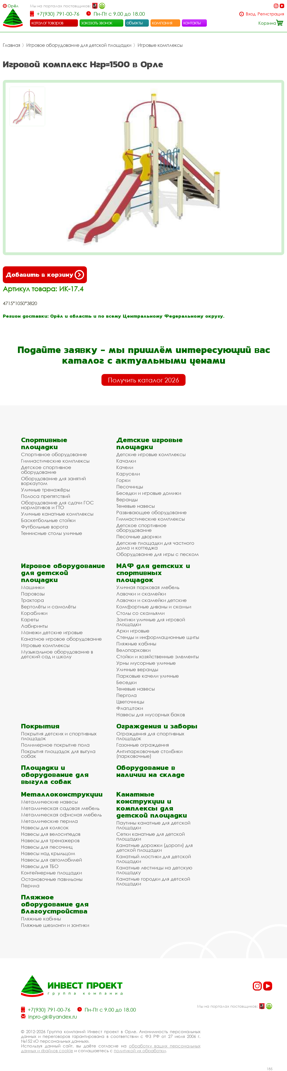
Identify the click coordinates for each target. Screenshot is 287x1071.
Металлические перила (49, 821)
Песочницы (129, 486)
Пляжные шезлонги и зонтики (55, 925)
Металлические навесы (49, 801)
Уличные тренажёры (45, 489)
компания (162, 23)
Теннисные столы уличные (51, 533)
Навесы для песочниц (47, 846)
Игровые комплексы (160, 45)
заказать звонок (96, 23)
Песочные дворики (138, 536)
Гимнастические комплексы (55, 460)
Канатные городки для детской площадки (153, 881)
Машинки (32, 587)
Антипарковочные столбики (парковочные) (149, 753)
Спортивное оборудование (54, 454)
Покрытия (40, 726)
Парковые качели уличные (147, 675)
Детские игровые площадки (149, 443)
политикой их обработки (140, 1050)
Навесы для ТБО (40, 866)
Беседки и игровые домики (148, 493)
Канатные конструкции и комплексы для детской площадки (151, 805)
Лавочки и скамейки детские (151, 600)
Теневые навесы (135, 506)
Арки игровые (132, 630)
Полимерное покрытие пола (55, 744)
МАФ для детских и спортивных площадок (153, 572)
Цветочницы (130, 701)
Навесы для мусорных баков (150, 714)
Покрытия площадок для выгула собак (58, 753)
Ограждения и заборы (156, 726)
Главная (11, 45)
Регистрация (271, 13)
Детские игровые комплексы (151, 454)
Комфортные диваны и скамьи (153, 606)
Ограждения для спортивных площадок (150, 736)
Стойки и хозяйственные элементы (157, 656)
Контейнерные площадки (51, 872)
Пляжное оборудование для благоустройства (55, 904)
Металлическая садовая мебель (60, 808)
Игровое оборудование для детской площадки (78, 45)
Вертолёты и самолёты (48, 606)
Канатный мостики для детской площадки (153, 859)
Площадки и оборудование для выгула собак (55, 774)
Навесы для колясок (45, 827)
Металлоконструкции (62, 794)
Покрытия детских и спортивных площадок (58, 736)
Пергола (126, 695)
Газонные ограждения (142, 744)
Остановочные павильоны (51, 879)
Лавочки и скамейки (141, 593)
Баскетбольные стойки (48, 520)
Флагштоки (129, 708)
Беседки (126, 682)
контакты (192, 23)
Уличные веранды (137, 669)
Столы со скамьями (140, 613)
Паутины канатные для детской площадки (153, 825)
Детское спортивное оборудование (46, 469)
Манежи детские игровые (52, 632)
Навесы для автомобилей (51, 859)
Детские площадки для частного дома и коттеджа (155, 545)
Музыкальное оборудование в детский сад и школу (57, 654)
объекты (134, 23)
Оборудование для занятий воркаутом (53, 481)
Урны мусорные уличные (146, 663)
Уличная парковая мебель (147, 587)
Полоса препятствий (45, 496)
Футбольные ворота (44, 526)
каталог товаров (47, 23)
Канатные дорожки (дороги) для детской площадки (154, 847)
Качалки (126, 460)
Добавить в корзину (45, 275)
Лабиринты (34, 626)
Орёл (13, 5)
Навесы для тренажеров (50, 840)
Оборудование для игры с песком (157, 554)
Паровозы (33, 593)
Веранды (127, 499)
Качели (124, 467)
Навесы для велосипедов (50, 834)
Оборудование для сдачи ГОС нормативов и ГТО (57, 505)
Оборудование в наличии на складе (150, 771)
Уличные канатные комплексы (57, 513)
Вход (251, 13)
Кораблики (34, 613)
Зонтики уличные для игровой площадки (150, 622)
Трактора (32, 600)
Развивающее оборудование (151, 512)
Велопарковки (133, 650)
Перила (30, 885)
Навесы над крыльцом (48, 853)
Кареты (30, 619)
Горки (123, 480)
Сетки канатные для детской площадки (150, 836)
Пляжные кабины (136, 643)
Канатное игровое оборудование (61, 638)
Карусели (128, 473)
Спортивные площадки (44, 443)
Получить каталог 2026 (143, 380)
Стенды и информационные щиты (157, 637)
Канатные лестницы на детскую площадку (154, 870)
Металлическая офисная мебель (61, 814)
